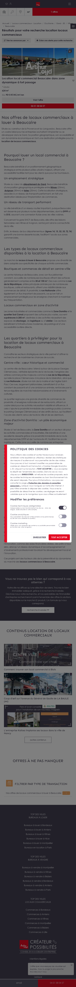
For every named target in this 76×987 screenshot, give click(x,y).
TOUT (59, 537)
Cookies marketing (32, 525)
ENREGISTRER (39, 537)
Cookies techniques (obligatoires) (32, 507)
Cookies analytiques (32, 516)
